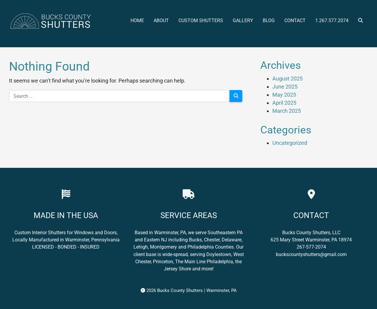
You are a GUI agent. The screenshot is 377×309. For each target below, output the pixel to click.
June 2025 (285, 86)
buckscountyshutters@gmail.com (311, 254)
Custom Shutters (200, 20)
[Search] (235, 96)
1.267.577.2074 (332, 20)
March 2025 (286, 111)
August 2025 (287, 78)
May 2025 (284, 95)
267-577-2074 (311, 247)
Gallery (243, 20)
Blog (269, 20)
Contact (295, 20)
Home (137, 20)
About (161, 20)
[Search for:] (119, 96)
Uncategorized (289, 143)
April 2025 (284, 103)
